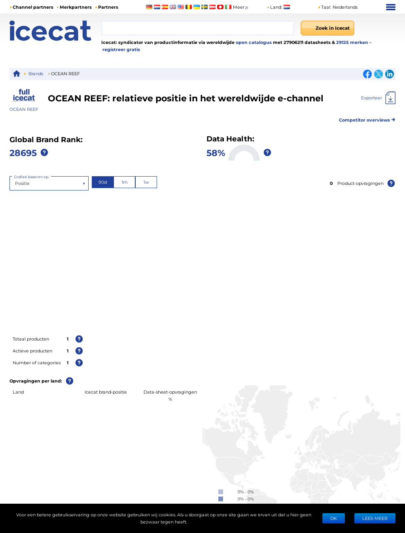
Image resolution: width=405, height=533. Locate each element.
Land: (274, 7)
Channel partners (33, 7)
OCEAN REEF (23, 109)
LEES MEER (375, 518)
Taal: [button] (324, 7)
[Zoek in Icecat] (327, 28)
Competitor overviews (367, 118)
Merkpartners (76, 7)
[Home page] (55, 31)
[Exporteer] (378, 97)
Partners (108, 7)
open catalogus (253, 42)
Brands (35, 73)
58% (215, 152)
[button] (338, 7)
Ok (333, 518)
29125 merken (352, 42)
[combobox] (197, 28)
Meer (241, 7)
